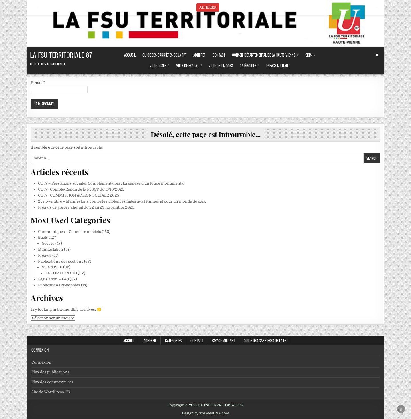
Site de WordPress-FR (50, 392)
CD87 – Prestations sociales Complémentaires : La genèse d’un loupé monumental (111, 183)
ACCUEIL (130, 55)
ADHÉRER (199, 55)
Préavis (44, 255)
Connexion (41, 362)
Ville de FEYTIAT (187, 65)
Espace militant (277, 65)
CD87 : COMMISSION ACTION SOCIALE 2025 (78, 195)
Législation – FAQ (53, 279)
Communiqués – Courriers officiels (69, 232)
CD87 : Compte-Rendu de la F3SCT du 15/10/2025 (81, 189)
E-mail (38, 83)
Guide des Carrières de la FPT (164, 55)
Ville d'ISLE (52, 267)
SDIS (308, 55)
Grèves (48, 243)
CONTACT (219, 55)
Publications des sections (60, 261)
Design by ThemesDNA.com (205, 413)
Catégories (248, 65)
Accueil (129, 340)
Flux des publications (50, 372)
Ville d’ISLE (158, 65)
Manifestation (50, 249)
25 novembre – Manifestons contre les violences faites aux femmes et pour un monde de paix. (122, 201)
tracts (43, 237)
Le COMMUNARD (61, 273)
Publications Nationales (59, 285)
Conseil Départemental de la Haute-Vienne (263, 55)
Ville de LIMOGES (221, 65)
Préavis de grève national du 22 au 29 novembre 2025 (86, 207)
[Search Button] (377, 55)
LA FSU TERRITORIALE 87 (61, 54)
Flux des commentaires (52, 382)
